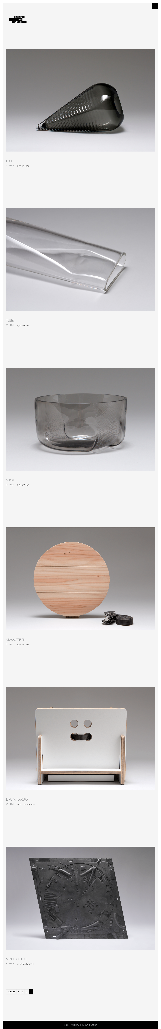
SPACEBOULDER (17, 959)
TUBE (10, 320)
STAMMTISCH (15, 640)
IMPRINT (93, 1025)
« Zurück (11, 992)
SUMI (10, 480)
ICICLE (10, 161)
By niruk (10, 165)
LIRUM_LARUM (17, 799)
